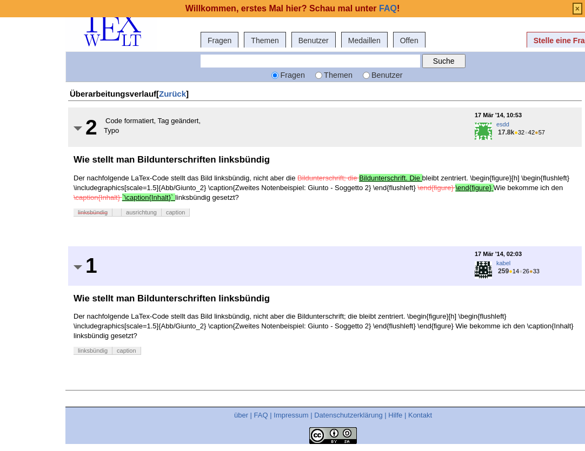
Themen (264, 40)
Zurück (172, 93)
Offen (409, 40)
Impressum (291, 415)
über (241, 415)
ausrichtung (141, 212)
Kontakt (420, 415)
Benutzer (313, 40)
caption (175, 212)
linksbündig (93, 212)
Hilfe (395, 415)
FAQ (261, 415)
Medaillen (364, 40)
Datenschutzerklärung (348, 415)
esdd (502, 124)
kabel (503, 263)
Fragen (219, 40)
